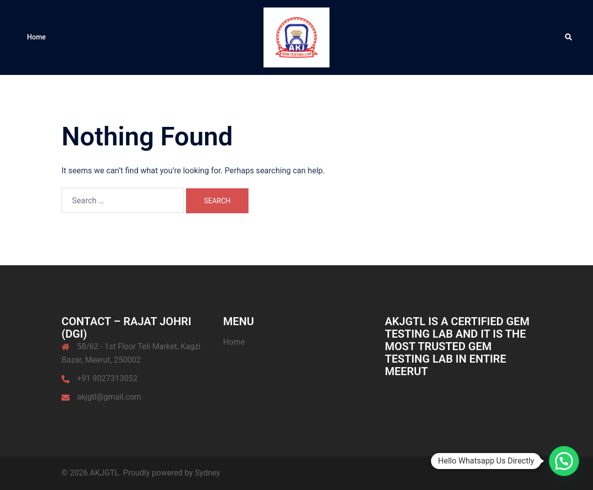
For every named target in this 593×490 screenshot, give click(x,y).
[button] (569, 37)
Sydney (207, 473)
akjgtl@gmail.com (109, 397)
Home (36, 37)
